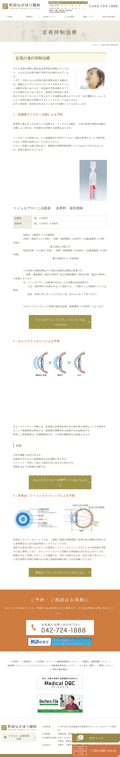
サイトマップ (8, 753)
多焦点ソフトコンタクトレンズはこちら (60, 572)
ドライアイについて (37, 661)
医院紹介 (29, 17)
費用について (88, 17)
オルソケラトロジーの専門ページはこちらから (60, 482)
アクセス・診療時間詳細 (19, 732)
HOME (10, 17)
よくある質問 (69, 17)
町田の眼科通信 (109, 17)
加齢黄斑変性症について (62, 661)
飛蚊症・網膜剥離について (95, 657)
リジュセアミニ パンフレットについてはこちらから (60, 322)
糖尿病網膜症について (67, 657)
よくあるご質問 (86, 661)
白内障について (44, 657)
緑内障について (15, 661)
